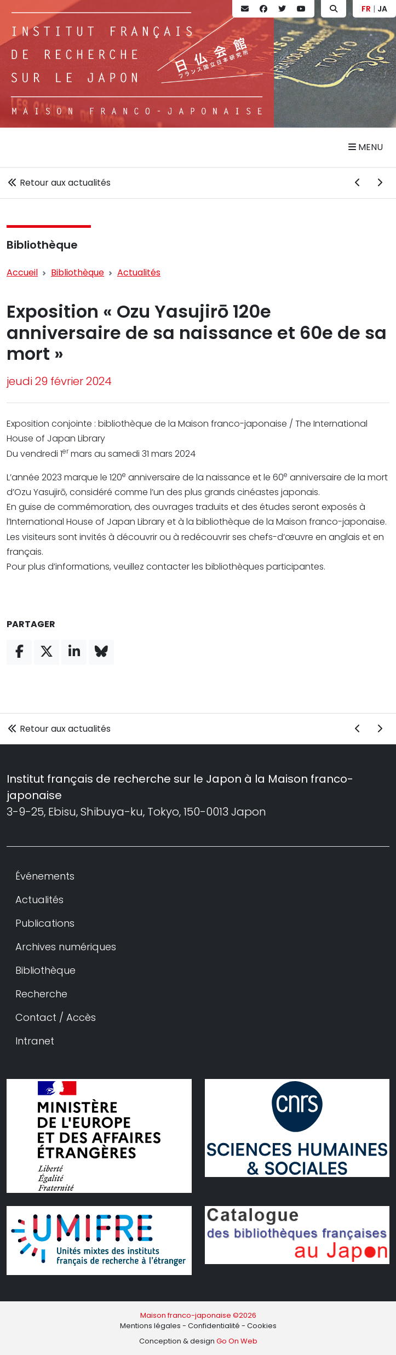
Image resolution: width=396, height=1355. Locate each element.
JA (382, 8)
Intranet (34, 1041)
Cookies (262, 1325)
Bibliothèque (42, 244)
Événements (44, 876)
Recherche (41, 994)
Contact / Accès (55, 1017)
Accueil (22, 272)
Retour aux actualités (59, 182)
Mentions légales (150, 1325)
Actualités (138, 272)
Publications (44, 923)
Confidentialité (214, 1325)
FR (366, 8)
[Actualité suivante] (379, 183)
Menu (365, 147)
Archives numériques (65, 947)
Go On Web (236, 1341)
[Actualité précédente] (358, 183)
